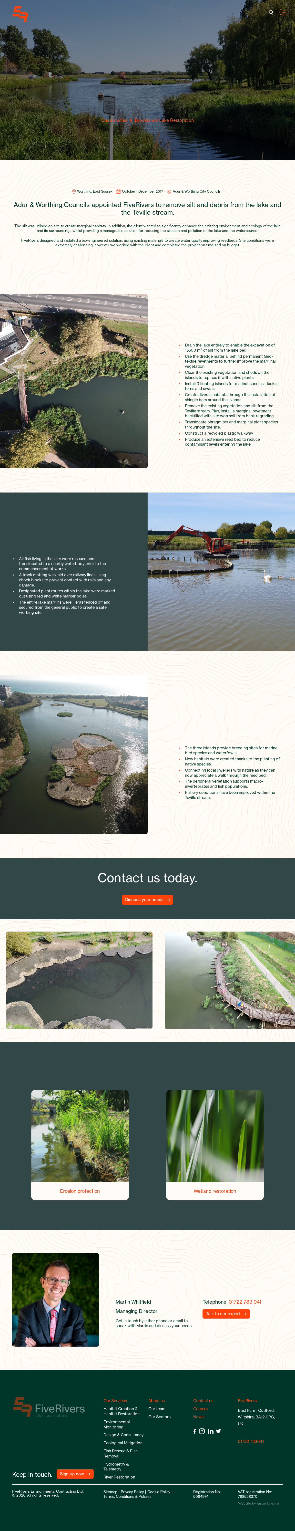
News (198, 1416)
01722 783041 (251, 1441)
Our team (156, 1408)
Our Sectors (159, 1416)
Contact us (203, 1400)
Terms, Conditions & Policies (127, 1496)
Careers (200, 1408)
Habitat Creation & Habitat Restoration (121, 1411)
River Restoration (119, 1477)
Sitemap (110, 1491)
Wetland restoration (215, 1191)
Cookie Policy (158, 1491)
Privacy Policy (132, 1491)
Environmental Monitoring (116, 1424)
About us (156, 1400)
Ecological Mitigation (122, 1442)
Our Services (115, 1400)
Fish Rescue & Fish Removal (120, 1453)
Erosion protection (80, 1191)
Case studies (114, 120)
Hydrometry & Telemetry (116, 1467)
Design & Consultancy (123, 1434)
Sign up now (72, 1473)
